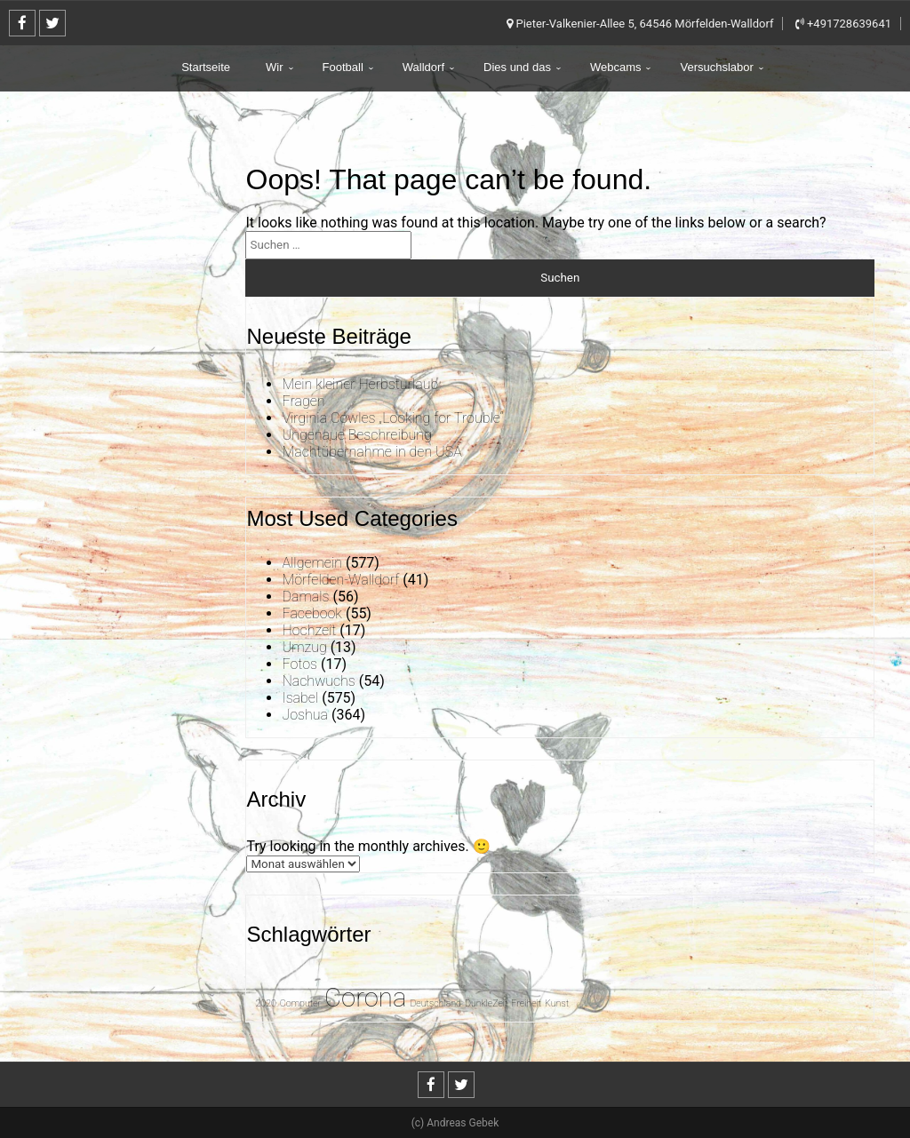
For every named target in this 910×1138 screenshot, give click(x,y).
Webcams (616, 67)
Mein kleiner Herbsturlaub (360, 384)
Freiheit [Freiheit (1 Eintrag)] (526, 1003)
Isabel (300, 697)
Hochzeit (309, 630)
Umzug (304, 647)
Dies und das (517, 67)
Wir (274, 67)
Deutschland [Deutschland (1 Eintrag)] (435, 1003)
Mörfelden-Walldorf (340, 579)
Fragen (303, 401)
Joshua (305, 714)
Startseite (205, 67)
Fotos (299, 664)
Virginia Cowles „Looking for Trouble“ (392, 418)
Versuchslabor (716, 67)
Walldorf (423, 67)
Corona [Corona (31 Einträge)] (365, 998)
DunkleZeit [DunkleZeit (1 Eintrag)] (486, 1003)
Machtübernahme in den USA (371, 451)
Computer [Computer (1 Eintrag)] (300, 1003)
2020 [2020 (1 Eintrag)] (265, 1003)
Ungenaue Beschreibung (356, 434)
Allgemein (311, 562)
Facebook (311, 613)
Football (343, 67)
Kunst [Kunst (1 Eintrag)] (557, 1003)
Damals (305, 596)
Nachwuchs (318, 680)
